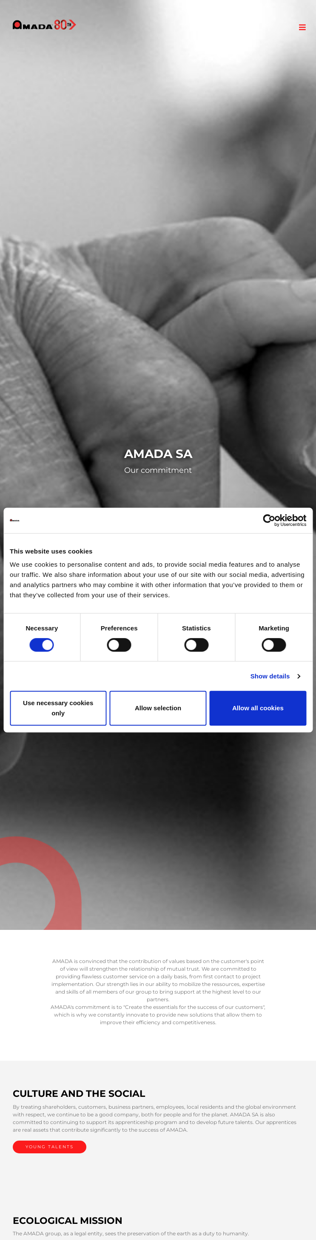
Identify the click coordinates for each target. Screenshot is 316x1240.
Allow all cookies (258, 708)
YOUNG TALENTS (50, 1147)
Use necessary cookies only (58, 708)
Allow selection (158, 708)
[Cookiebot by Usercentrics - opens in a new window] (269, 520)
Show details (270, 676)
